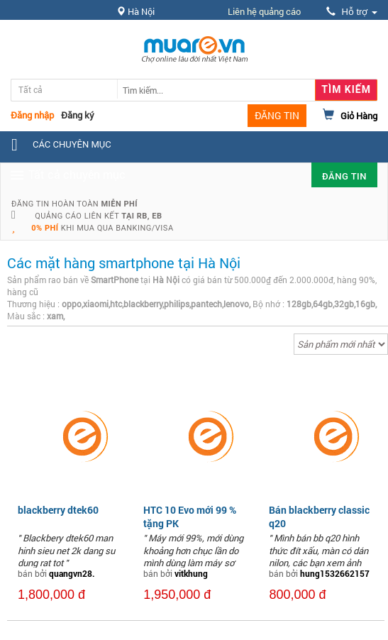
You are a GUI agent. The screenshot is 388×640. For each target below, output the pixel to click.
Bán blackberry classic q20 (319, 516)
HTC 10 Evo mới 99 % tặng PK (189, 516)
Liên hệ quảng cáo (264, 11)
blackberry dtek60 (58, 510)
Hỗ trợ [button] (351, 11)
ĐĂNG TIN (277, 115)
